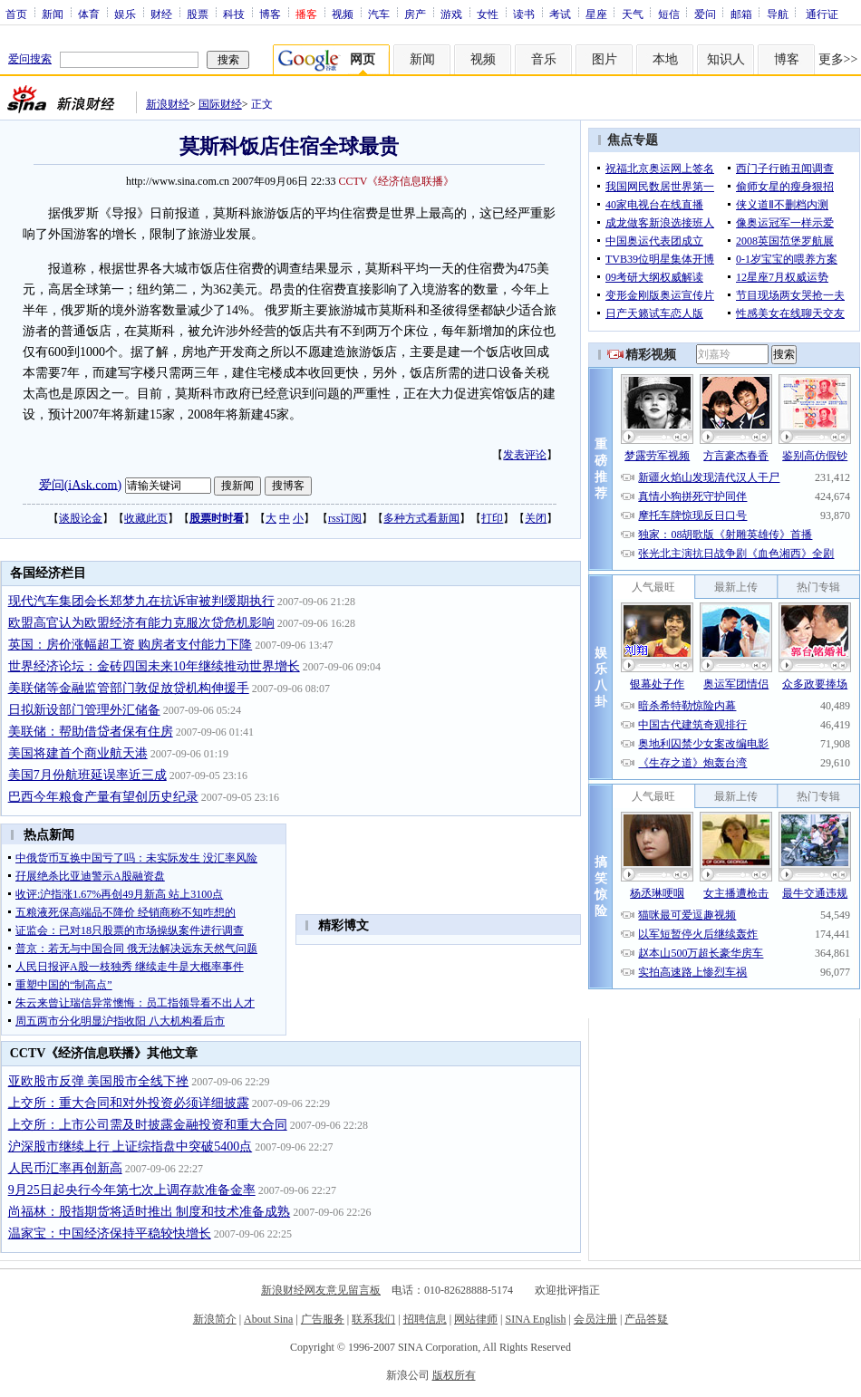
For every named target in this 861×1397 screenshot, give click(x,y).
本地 (665, 59)
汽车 (379, 13)
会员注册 (595, 1319)
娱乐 (125, 13)
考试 (560, 13)
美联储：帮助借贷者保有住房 (90, 731)
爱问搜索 (30, 59)
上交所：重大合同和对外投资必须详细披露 (128, 1103)
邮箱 (741, 13)
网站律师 (476, 1319)
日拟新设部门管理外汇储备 (84, 710)
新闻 (52, 13)
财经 (161, 13)
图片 (604, 59)
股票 (197, 13)
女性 (487, 13)
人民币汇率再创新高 (65, 1168)
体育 (89, 13)
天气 (632, 13)
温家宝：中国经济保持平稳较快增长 (109, 1233)
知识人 (726, 59)
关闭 (536, 518)
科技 (234, 13)
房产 (415, 13)
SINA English (535, 1319)
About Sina (268, 1319)
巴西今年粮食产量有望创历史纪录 (103, 797)
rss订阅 (345, 518)
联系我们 (373, 1319)
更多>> (838, 59)
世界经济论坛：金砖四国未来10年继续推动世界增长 (154, 666)
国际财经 (220, 104)
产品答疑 (646, 1319)
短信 (669, 13)
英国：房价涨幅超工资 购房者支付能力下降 (130, 644)
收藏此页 (146, 518)
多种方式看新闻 (421, 518)
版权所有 (454, 1375)
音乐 (543, 59)
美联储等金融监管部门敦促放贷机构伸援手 (128, 688)
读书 (524, 13)
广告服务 (322, 1319)
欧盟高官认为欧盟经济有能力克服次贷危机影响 (141, 623)
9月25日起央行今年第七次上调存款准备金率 (132, 1190)
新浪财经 (167, 104)
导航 (777, 13)
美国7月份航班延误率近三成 (87, 775)
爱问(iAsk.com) (80, 484)
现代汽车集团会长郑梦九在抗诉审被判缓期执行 (141, 601)
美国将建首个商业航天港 (78, 753)
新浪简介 (215, 1319)
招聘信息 (425, 1319)
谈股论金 (80, 518)
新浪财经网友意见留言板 (321, 1290)
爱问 (705, 13)
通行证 (822, 13)
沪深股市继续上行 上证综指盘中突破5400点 (130, 1146)
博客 (270, 13)
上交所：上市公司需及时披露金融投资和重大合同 (147, 1125)
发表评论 (525, 454)
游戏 (451, 13)
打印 (492, 518)
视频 (342, 13)
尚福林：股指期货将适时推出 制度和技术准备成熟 (149, 1212)
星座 (596, 13)
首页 (16, 13)
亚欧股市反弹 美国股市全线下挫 (98, 1081)
